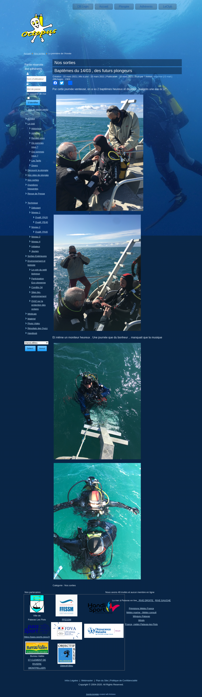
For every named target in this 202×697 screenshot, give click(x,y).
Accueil (103, 6)
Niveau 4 (35, 241)
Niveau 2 (35, 227)
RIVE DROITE (145, 600)
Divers (34, 165)
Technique (33, 203)
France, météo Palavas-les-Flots (141, 624)
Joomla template (92, 694)
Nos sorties (39, 53)
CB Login (83, 6)
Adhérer (35, 133)
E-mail (168, 76)
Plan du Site (102, 680)
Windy (141, 620)
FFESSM (66, 619)
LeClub (167, 6)
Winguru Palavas (141, 616)
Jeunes (35, 251)
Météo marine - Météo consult (141, 612)
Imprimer (158, 76)
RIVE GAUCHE (163, 600)
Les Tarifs (36, 160)
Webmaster (87, 680)
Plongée (124, 6)
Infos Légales (71, 680)
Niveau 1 (35, 212)
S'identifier (33, 102)
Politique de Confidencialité (123, 680)
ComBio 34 (37, 287)
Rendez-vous (38, 138)
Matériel (32, 318)
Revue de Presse (36, 193)
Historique (36, 128)
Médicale (32, 314)
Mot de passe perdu (38, 109)
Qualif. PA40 (41, 232)
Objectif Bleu (66, 665)
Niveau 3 (35, 236)
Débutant (36, 207)
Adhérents (146, 6)
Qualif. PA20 (41, 217)
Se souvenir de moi (36, 93)
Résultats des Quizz (38, 328)
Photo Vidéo (34, 323)
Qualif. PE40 (41, 222)
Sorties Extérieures (37, 256)
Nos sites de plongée (38, 175)
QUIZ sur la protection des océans (38, 305)
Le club (31, 123)
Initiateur (35, 246)
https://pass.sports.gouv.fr (37, 637)
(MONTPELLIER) (37, 668)
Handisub (32, 333)
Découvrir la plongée (38, 170)
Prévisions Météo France (141, 608)
